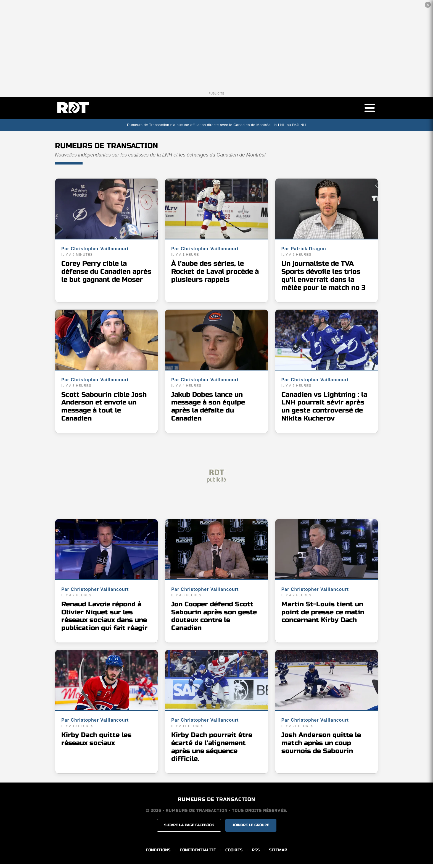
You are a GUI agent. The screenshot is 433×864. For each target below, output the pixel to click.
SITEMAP (278, 850)
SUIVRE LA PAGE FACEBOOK (189, 825)
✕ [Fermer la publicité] (427, 5)
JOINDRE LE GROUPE (251, 825)
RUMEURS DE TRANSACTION (216, 799)
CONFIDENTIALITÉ (198, 850)
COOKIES (233, 850)
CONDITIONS (158, 850)
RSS (256, 850)
